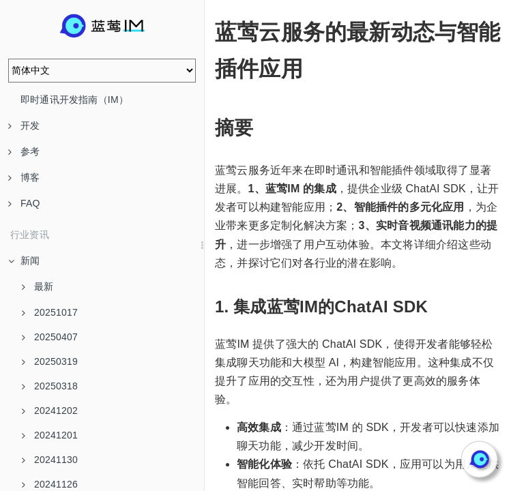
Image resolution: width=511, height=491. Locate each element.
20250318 (50, 386)
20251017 (50, 312)
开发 (24, 125)
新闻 (24, 260)
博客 (24, 177)
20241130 (50, 459)
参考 (24, 151)
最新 (37, 286)
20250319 (50, 361)
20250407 (50, 336)
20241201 (50, 435)
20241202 (50, 410)
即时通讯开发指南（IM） (74, 99)
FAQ (24, 203)
